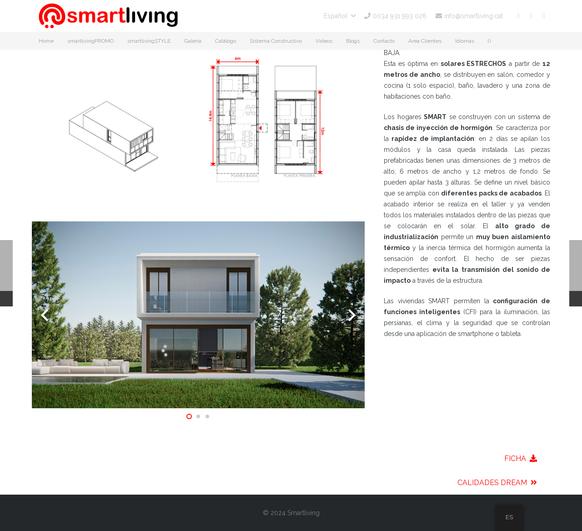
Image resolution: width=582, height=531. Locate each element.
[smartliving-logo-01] (108, 16)
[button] (339, 16)
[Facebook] (518, 16)
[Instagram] (543, 16)
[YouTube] (531, 16)
